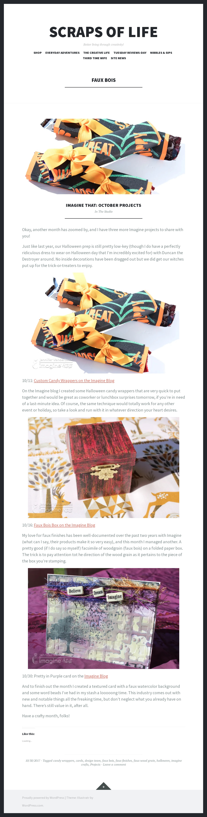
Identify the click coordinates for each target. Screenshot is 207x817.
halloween (163, 760)
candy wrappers (63, 760)
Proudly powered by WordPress (43, 798)
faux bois (108, 760)
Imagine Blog (96, 676)
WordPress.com (32, 805)
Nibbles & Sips (161, 53)
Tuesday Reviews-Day (129, 53)
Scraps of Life (103, 31)
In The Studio (104, 211)
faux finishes (124, 760)
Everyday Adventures (62, 53)
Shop (38, 53)
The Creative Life (96, 53)
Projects (95, 764)
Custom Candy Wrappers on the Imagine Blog (74, 380)
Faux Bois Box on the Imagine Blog (64, 525)
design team (93, 760)
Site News (118, 58)
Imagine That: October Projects (103, 205)
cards (79, 760)
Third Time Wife (95, 58)
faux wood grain (144, 760)
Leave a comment (114, 764)
